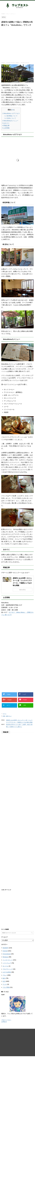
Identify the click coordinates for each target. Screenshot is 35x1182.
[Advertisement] (17, 44)
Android (5, 951)
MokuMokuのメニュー (10, 121)
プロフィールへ (6, 1020)
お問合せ (4, 1021)
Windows (5, 957)
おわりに (5, 123)
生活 (4, 981)
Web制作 (5, 948)
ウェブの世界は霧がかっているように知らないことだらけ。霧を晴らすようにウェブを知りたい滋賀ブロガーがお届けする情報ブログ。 (17, 1045)
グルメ (5, 975)
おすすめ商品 (7, 972)
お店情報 (5, 128)
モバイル (5, 966)
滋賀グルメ (9, 716)
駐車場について (11, 116)
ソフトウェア (7, 963)
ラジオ (5, 984)
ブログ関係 (6, 987)
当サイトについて (9, 1033)
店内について (10, 118)
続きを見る (22, 589)
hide (12, 109)
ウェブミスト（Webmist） (17, 1039)
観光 (4, 978)
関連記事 (5, 125)
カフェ (4, 713)
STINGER (20, 1052)
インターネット (7, 960)
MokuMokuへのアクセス (11, 113)
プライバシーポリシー (22, 1033)
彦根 (4, 716)
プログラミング (7, 969)
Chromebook (7, 954)
